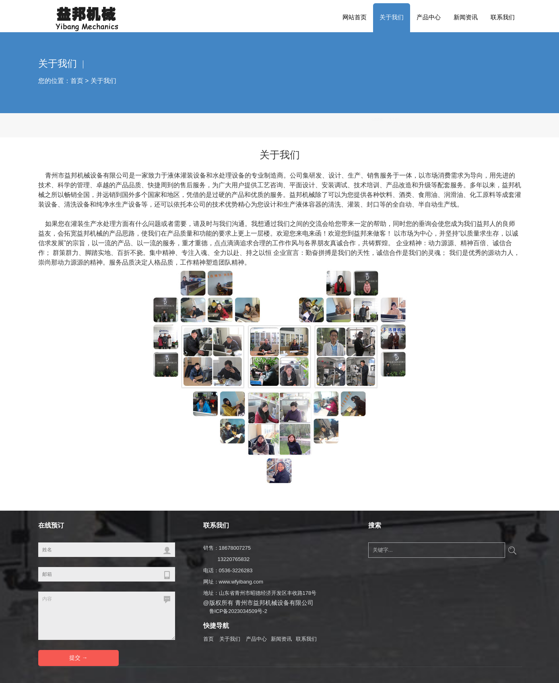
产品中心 (429, 17)
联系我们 (503, 17)
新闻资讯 (466, 17)
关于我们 (392, 17)
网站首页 (354, 17)
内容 (106, 616)
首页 (76, 80)
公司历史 (469, 125)
